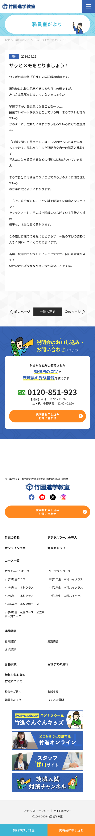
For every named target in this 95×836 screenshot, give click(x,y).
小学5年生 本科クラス (19, 596)
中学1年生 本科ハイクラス (66, 579)
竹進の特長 (12, 537)
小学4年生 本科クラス (19, 587)
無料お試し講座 (24, 830)
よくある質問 (56, 700)
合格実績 (11, 664)
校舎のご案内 (13, 691)
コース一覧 (12, 560)
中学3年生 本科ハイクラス (66, 596)
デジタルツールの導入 (62, 537)
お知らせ (53, 691)
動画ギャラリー (58, 548)
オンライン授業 (15, 548)
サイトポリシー (62, 810)
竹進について (13, 681)
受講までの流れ (58, 664)
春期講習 (10, 641)
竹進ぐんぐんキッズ (17, 571)
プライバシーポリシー (36, 810)
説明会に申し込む (71, 830)
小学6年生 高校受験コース (22, 604)
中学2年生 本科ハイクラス (66, 587)
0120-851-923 (52, 391)
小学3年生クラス (15, 579)
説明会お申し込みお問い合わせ (47, 416)
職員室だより (22, 40)
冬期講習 (10, 649)
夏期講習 (53, 641)
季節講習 (11, 631)
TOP (7, 40)
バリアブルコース (59, 571)
